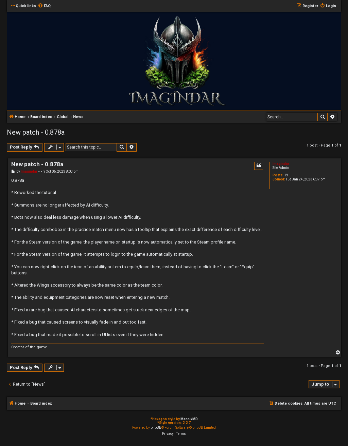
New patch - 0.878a (36, 132)
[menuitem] (44, 6)
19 (286, 175)
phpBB (156, 427)
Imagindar (281, 164)
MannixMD (189, 419)
